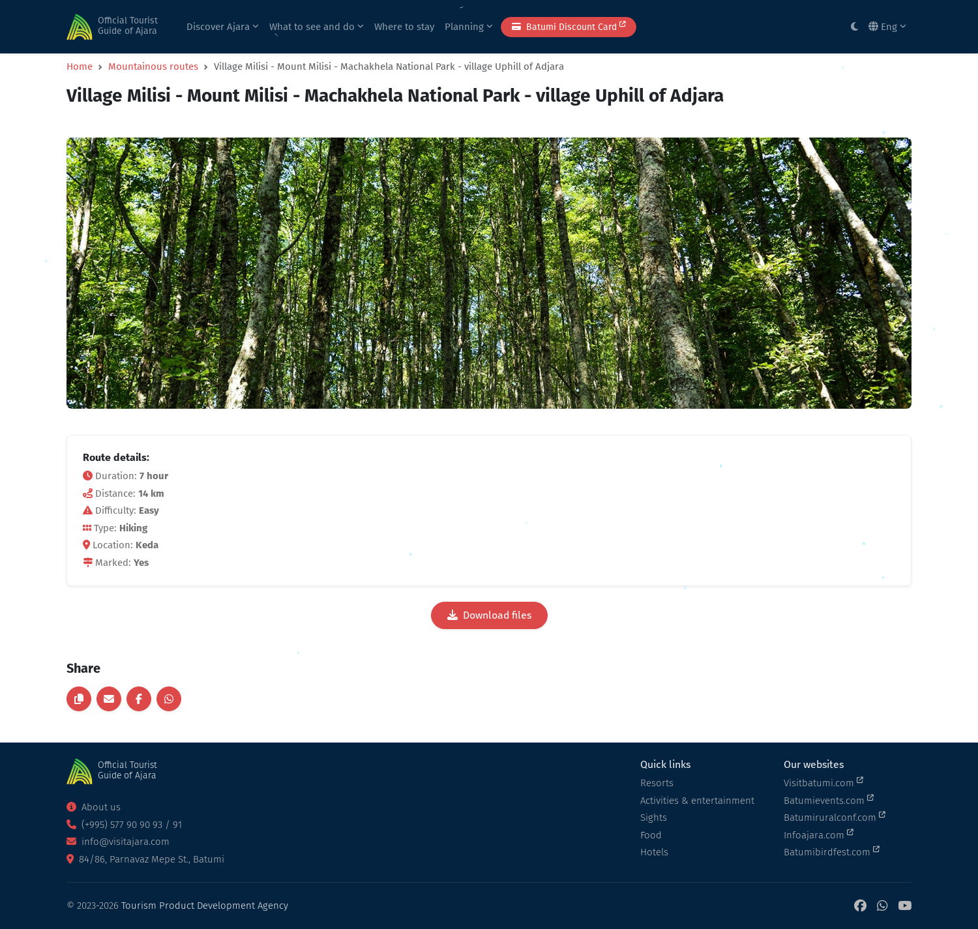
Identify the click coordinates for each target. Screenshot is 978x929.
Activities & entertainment (697, 800)
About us (94, 807)
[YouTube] (904, 905)
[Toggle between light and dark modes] (854, 27)
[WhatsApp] (882, 905)
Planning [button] (469, 27)
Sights (653, 817)
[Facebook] (860, 905)
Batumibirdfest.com (832, 851)
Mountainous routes (153, 66)
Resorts (657, 783)
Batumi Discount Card (568, 26)
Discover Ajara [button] (222, 27)
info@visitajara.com (118, 842)
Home (80, 66)
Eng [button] (887, 27)
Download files (489, 615)
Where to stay (404, 27)
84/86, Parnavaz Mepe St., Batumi (145, 859)
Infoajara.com (818, 834)
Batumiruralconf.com (834, 816)
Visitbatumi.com (823, 782)
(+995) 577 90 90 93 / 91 (124, 825)
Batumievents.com (829, 799)
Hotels (654, 852)
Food (651, 835)
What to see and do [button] (316, 27)
